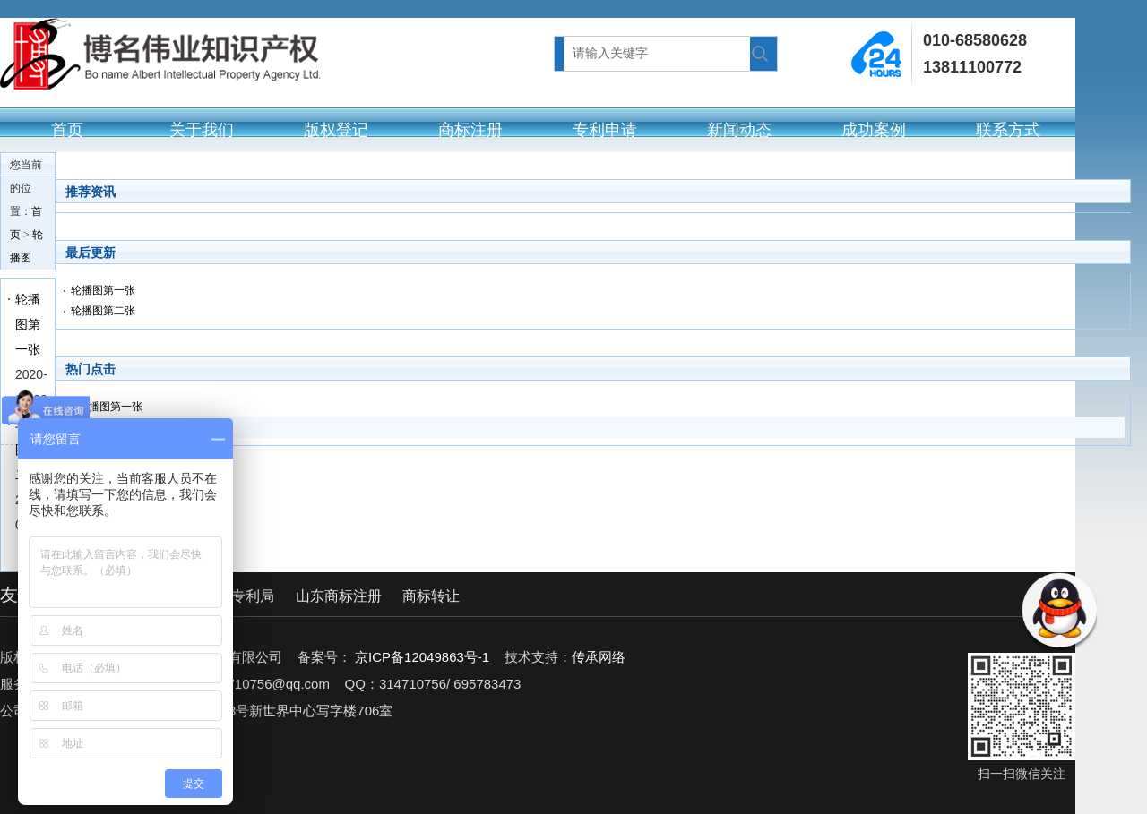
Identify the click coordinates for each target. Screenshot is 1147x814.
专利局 (252, 596)
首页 (67, 130)
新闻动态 (739, 130)
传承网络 (598, 656)
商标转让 (431, 596)
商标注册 (470, 130)
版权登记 (336, 130)
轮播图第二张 (103, 310)
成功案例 (873, 130)
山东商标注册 (339, 596)
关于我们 (201, 130)
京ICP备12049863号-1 (422, 656)
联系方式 (1008, 130)
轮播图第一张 (27, 324)
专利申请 (605, 130)
